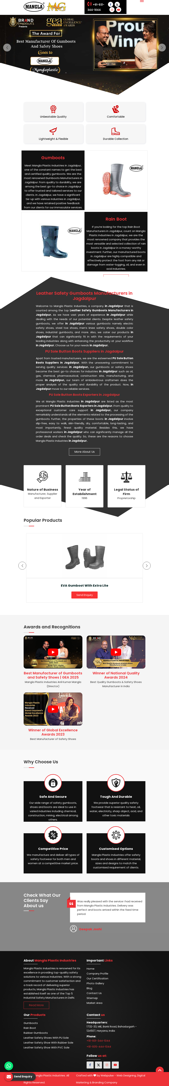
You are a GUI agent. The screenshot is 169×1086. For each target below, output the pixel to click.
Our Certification (97, 978)
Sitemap (92, 998)
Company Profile (97, 973)
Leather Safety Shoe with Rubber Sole (48, 1042)
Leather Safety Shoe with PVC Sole (46, 1047)
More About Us (84, 452)
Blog (89, 988)
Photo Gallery (95, 983)
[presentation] (22, 566)
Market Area (94, 1003)
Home (90, 968)
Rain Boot (30, 1028)
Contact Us (94, 993)
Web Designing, (126, 1075)
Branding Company (104, 1082)
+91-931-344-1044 (98, 1040)
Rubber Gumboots (36, 1033)
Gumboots (31, 1023)
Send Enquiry (84, 595)
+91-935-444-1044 (99, 1046)
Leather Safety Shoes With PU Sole (46, 1038)
